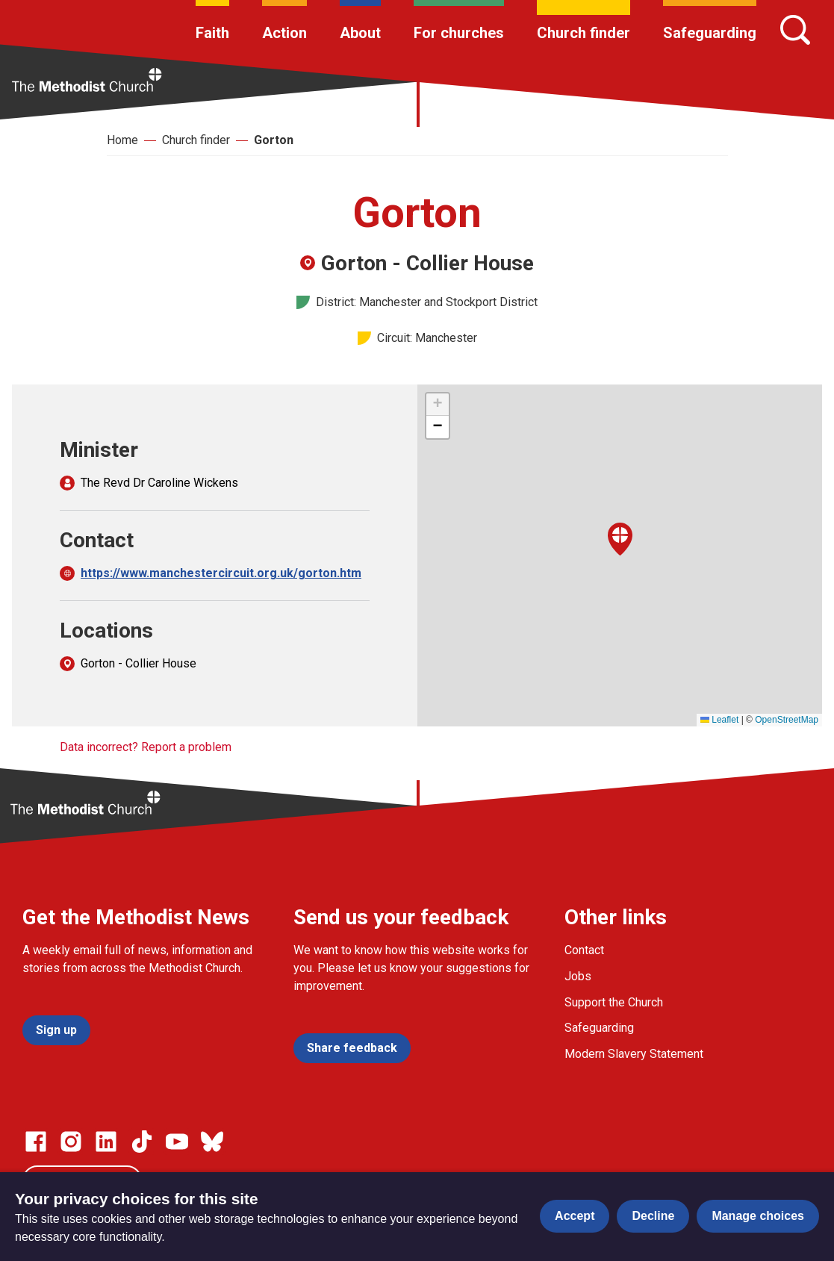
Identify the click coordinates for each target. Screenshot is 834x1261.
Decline (653, 1215)
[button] (620, 539)
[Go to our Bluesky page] (212, 1141)
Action (284, 33)
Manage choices (758, 1215)
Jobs (577, 976)
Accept (574, 1215)
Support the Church (613, 1002)
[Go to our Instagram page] (70, 1141)
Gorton (273, 140)
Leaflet (719, 719)
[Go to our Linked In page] (106, 1141)
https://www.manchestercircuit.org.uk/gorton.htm (221, 573)
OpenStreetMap (786, 719)
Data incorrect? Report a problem (145, 747)
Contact (584, 950)
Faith (212, 33)
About (360, 33)
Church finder (583, 33)
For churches (459, 33)
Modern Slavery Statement (633, 1054)
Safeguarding (709, 33)
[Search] (795, 30)
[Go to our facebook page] (35, 1141)
